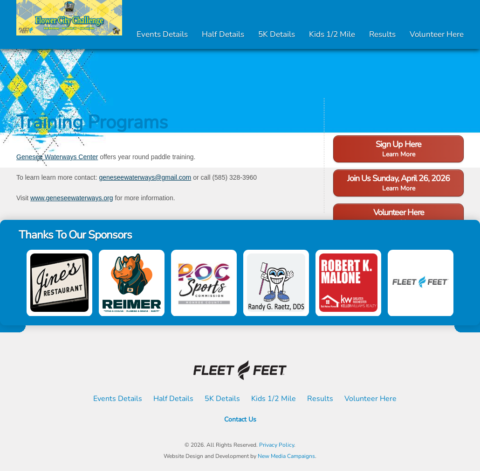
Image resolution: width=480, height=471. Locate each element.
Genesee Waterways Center (57, 157)
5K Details (276, 34)
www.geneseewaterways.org (71, 198)
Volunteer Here (437, 34)
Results (382, 34)
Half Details (223, 34)
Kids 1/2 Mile (332, 34)
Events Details (162, 34)
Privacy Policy (276, 445)
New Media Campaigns (286, 456)
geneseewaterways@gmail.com (145, 177)
